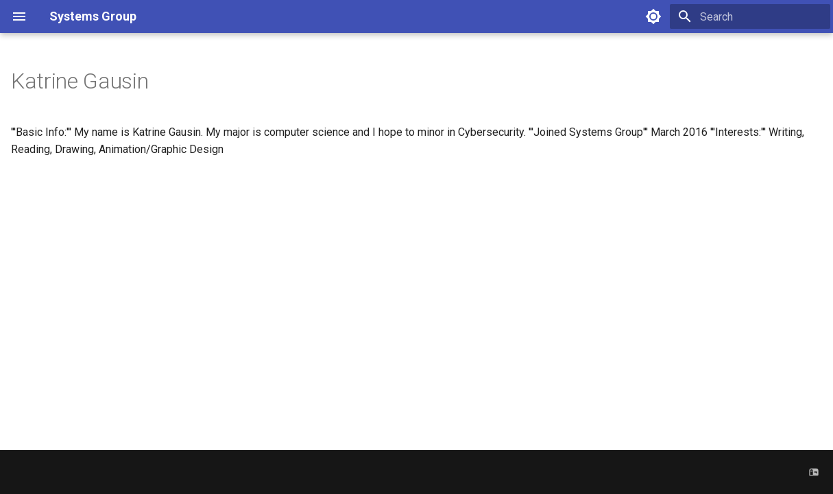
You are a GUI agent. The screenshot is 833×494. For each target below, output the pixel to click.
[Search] (750, 16)
